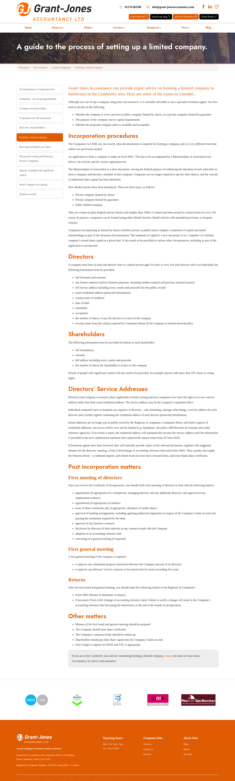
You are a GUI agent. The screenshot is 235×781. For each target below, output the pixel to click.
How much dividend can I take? (35, 147)
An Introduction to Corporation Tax (37, 89)
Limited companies (61, 67)
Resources (154, 27)
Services (119, 27)
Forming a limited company (89, 67)
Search (187, 749)
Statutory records (27, 194)
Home (28, 27)
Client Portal (209, 16)
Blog (208, 27)
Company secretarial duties (32, 108)
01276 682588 (133, 7)
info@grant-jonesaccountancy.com (173, 7)
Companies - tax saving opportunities (37, 99)
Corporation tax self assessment (35, 118)
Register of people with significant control (36, 172)
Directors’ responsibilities (32, 127)
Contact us (148, 749)
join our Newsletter (186, 16)
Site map (188, 754)
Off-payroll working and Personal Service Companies (36, 158)
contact (168, 655)
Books (88, 27)
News (185, 27)
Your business (40, 67)
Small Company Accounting (33, 184)
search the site (139, 16)
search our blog (161, 16)
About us (57, 27)
